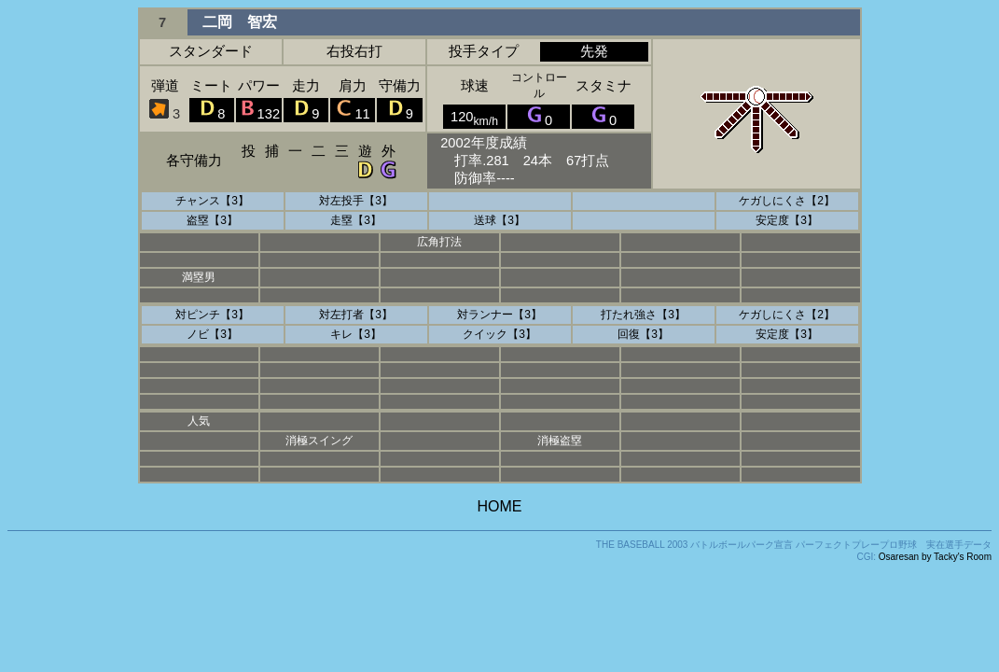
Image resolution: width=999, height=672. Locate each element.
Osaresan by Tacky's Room (935, 557)
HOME (500, 506)
